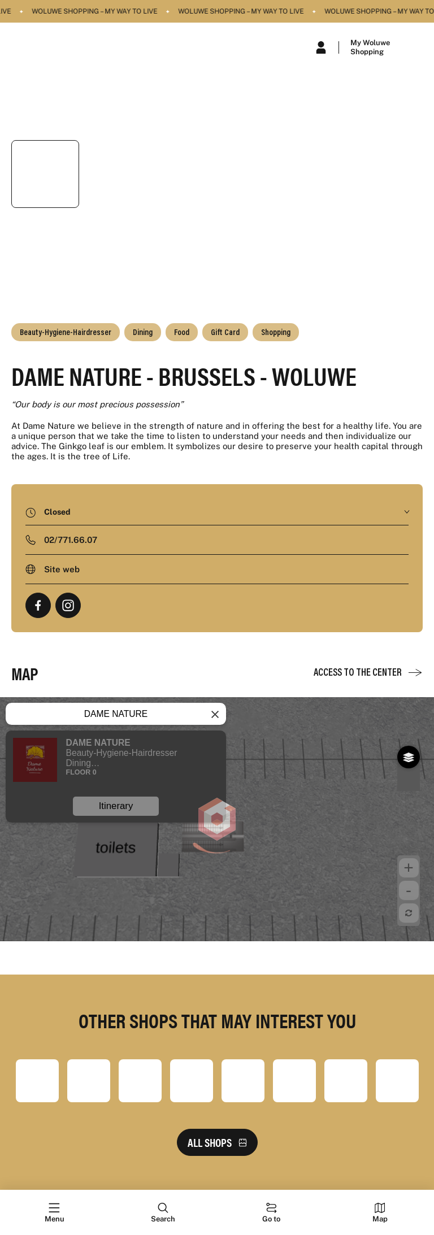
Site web (62, 569)
